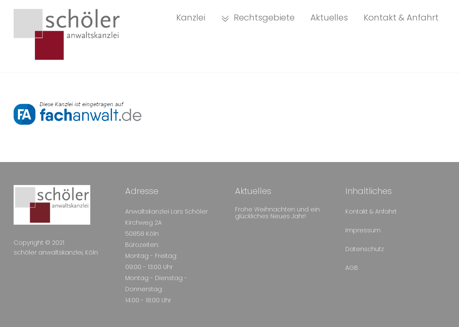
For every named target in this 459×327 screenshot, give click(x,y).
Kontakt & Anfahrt (401, 17)
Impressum (363, 230)
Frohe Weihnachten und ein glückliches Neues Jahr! (277, 213)
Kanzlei (190, 17)
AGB (351, 267)
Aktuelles (329, 17)
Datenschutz (364, 249)
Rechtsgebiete (258, 17)
